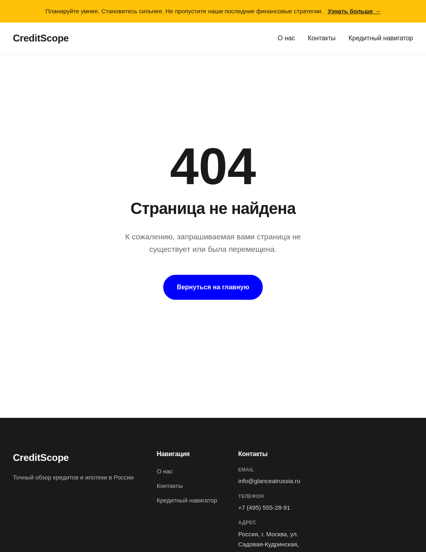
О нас (286, 38)
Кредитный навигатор (381, 38)
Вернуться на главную (213, 287)
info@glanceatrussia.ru (269, 480)
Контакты (322, 38)
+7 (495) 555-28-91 (264, 507)
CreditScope (41, 38)
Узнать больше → (354, 11)
